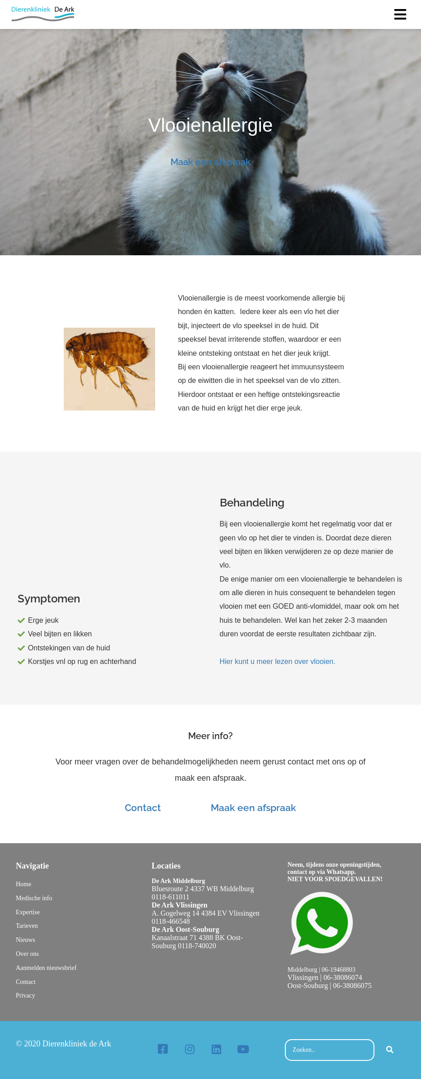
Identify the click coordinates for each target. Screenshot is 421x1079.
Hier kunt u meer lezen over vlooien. (278, 661)
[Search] (389, 1050)
